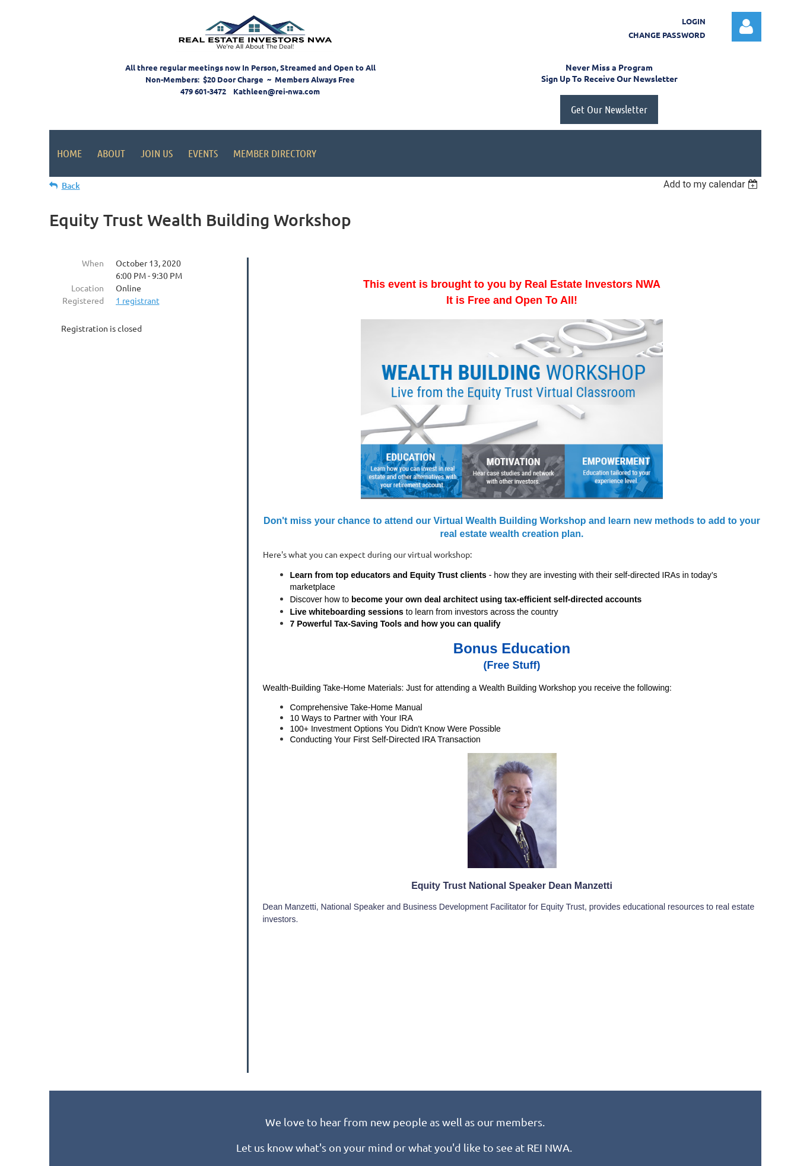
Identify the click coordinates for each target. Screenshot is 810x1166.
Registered (83, 300)
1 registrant (138, 300)
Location (87, 287)
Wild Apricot (619, 1151)
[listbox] (712, 184)
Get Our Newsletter (609, 109)
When (93, 263)
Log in (746, 27)
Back (71, 185)
